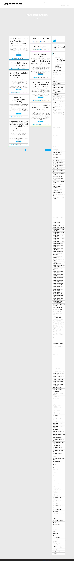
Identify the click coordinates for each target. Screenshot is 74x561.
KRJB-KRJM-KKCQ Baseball (57, 166)
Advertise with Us (56, 542)
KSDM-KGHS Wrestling (56, 411)
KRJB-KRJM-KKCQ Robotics (57, 307)
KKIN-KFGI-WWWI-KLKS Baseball (58, 346)
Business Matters (56, 520)
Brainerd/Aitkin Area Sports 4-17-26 (19, 64)
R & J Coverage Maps (56, 540)
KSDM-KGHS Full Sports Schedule (58, 501)
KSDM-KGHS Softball (56, 467)
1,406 (33, 149)
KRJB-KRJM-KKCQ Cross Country (58, 110)
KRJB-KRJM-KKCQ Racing (57, 309)
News (54, 53)
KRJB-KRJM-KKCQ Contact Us (58, 518)
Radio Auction (55, 547)
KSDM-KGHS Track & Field (57, 451)
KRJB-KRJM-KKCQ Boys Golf (57, 182)
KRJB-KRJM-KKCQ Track (57, 198)
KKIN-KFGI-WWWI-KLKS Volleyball (58, 239)
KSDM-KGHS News (56, 389)
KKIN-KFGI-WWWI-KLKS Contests (58, 223)
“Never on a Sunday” (56, 74)
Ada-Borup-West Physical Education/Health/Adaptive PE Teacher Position (40, 57)
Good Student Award (56, 522)
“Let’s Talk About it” (56, 549)
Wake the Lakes (55, 537)
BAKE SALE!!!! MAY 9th (40, 39)
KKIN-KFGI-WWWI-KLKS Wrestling (58, 320)
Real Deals (54, 533)
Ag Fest (54, 505)
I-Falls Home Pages (64, 5)
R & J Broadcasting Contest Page (58, 511)
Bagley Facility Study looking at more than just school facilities (40, 84)
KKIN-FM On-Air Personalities (58, 213)
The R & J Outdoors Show (57, 524)
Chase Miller (15, 58)
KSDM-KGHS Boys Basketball (57, 419)
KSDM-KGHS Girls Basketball (57, 427)
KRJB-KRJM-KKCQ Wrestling (57, 158)
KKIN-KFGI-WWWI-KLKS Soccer (58, 249)
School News (57, 64)
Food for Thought (56, 529)
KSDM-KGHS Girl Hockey (57, 443)
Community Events (58, 55)
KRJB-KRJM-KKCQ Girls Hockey (58, 150)
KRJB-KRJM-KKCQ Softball (57, 174)
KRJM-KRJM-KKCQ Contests (57, 305)
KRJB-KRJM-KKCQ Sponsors (57, 68)
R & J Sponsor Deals (56, 75)
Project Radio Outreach (57, 81)
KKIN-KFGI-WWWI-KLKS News (58, 218)
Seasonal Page (55, 509)
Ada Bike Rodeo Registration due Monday (18, 99)
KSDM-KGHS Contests (56, 394)
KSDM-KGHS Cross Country (57, 475)
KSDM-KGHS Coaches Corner (57, 387)
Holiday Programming (56, 535)
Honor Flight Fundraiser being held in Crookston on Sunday (19, 75)
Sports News (55, 77)
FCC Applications (56, 79)
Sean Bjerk (37, 77)
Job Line (54, 516)
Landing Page (30, 1)
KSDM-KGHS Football (56, 396)
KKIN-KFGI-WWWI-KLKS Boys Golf (58, 361)
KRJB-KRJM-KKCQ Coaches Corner (58, 503)
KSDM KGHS (55, 479)
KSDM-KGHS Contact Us (59, 481)
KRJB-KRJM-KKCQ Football (57, 94)
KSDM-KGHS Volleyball (57, 403)
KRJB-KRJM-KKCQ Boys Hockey (58, 148)
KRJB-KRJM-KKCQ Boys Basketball (59, 127)
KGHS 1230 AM (55, 531)
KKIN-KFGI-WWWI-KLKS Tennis (58, 241)
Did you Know (55, 70)
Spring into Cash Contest (57, 514)
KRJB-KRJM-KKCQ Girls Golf (57, 190)
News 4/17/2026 (40, 46)
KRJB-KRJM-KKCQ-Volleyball (58, 102)
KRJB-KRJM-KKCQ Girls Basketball (59, 134)
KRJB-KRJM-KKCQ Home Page (43, 1)
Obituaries (54, 527)
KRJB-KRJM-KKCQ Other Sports (58, 206)
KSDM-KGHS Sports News (57, 385)
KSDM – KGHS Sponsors (57, 72)
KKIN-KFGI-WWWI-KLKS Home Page (61, 1)
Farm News (56, 63)
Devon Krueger (15, 68)
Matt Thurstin (37, 41)
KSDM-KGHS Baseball (56, 459)
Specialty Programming (57, 507)
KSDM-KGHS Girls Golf (56, 493)
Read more (40, 74)
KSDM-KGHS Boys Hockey (57, 435)
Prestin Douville (15, 92)
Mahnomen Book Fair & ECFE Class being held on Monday (41, 107)
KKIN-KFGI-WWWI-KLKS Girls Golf (58, 369)
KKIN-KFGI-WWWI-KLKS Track (58, 377)
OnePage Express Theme (47, 559)
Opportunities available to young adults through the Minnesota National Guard (18, 125)
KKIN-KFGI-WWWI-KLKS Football (58, 225)
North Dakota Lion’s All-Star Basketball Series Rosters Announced (19, 41)
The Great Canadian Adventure (58, 512)
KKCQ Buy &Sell (55, 539)
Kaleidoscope (55, 551)
